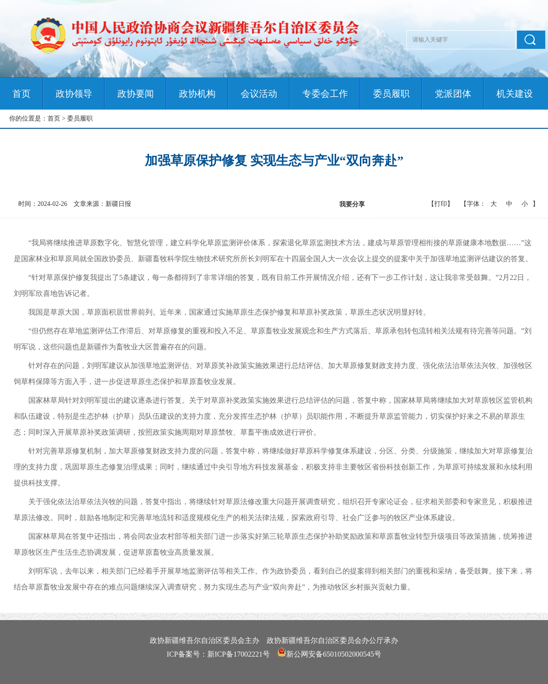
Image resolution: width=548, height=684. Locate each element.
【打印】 (440, 203)
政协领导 (74, 94)
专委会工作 (325, 94)
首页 (21, 94)
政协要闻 (135, 94)
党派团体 (453, 94)
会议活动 (259, 94)
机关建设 (514, 94)
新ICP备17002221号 (238, 654)
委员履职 (391, 94)
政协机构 (197, 94)
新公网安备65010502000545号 (333, 654)
